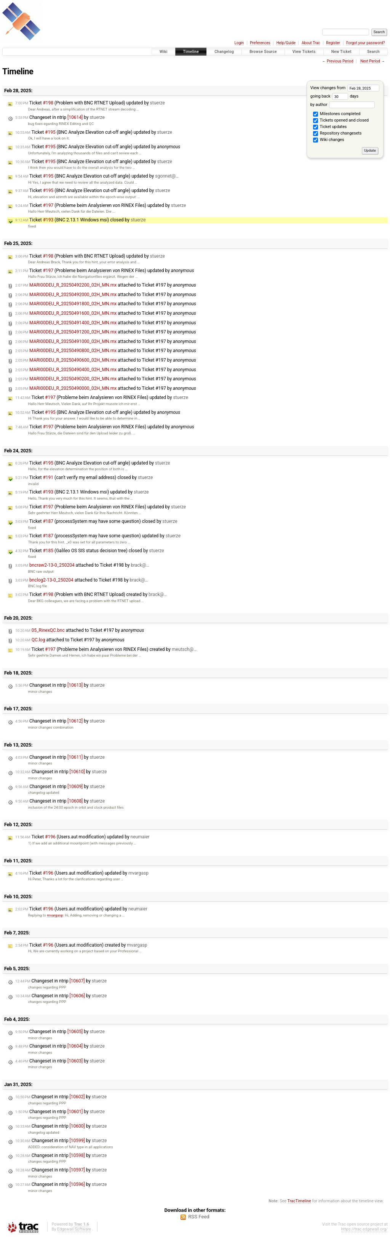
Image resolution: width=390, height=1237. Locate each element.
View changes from (344, 87)
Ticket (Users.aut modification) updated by (82, 837)
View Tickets (304, 52)
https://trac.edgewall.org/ (364, 1229)
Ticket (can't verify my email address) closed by (84, 477)
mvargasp (55, 915)
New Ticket (341, 52)
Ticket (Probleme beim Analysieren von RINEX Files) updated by (100, 205)
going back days (334, 96)
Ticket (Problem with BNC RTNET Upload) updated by (90, 103)
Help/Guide (286, 43)
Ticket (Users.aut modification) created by (81, 945)
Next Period (370, 61)
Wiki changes (328, 140)
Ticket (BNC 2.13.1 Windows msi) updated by (82, 492)
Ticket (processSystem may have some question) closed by (96, 521)
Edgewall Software (74, 1229)
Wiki (164, 52)
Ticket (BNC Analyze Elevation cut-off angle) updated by (93, 132)
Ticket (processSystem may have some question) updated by (98, 535)
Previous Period (340, 61)
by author (342, 104)
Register (333, 43)
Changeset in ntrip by (60, 117)
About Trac (311, 43)
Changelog (224, 52)
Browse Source (263, 52)
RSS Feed (198, 1216)
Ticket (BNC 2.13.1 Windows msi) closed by (80, 220)
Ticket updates (330, 127)
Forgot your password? (365, 43)
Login (239, 43)
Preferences (260, 43)
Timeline (191, 52)
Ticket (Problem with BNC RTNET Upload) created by (91, 594)
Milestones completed (336, 114)
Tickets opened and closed (341, 120)
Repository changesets (337, 133)
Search (373, 52)
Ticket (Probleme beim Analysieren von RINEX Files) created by (106, 649)
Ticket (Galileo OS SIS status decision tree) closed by (89, 550)
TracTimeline (299, 1201)
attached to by (105, 285)
